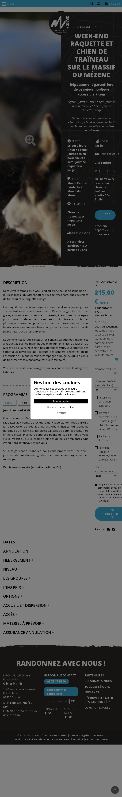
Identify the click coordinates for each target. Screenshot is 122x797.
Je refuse (61, 413)
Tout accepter (61, 401)
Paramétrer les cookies (61, 407)
